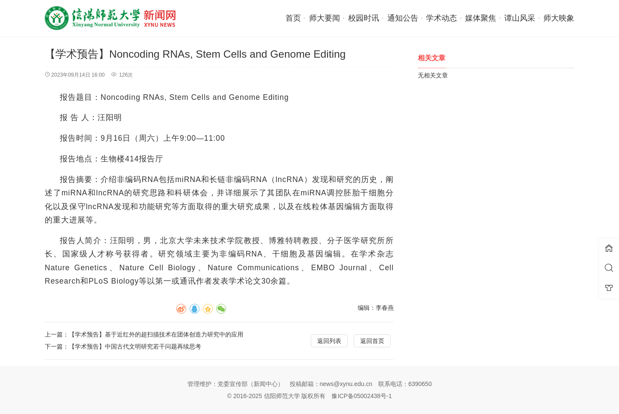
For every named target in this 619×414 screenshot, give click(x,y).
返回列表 (329, 340)
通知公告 (402, 18)
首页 (293, 18)
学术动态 (441, 18)
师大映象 (558, 18)
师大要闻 (324, 18)
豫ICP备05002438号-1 (361, 395)
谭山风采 (519, 18)
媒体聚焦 (480, 18)
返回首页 (372, 340)
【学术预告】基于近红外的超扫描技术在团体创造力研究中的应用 (156, 334)
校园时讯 (363, 18)
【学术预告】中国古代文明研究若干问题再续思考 (135, 346)
